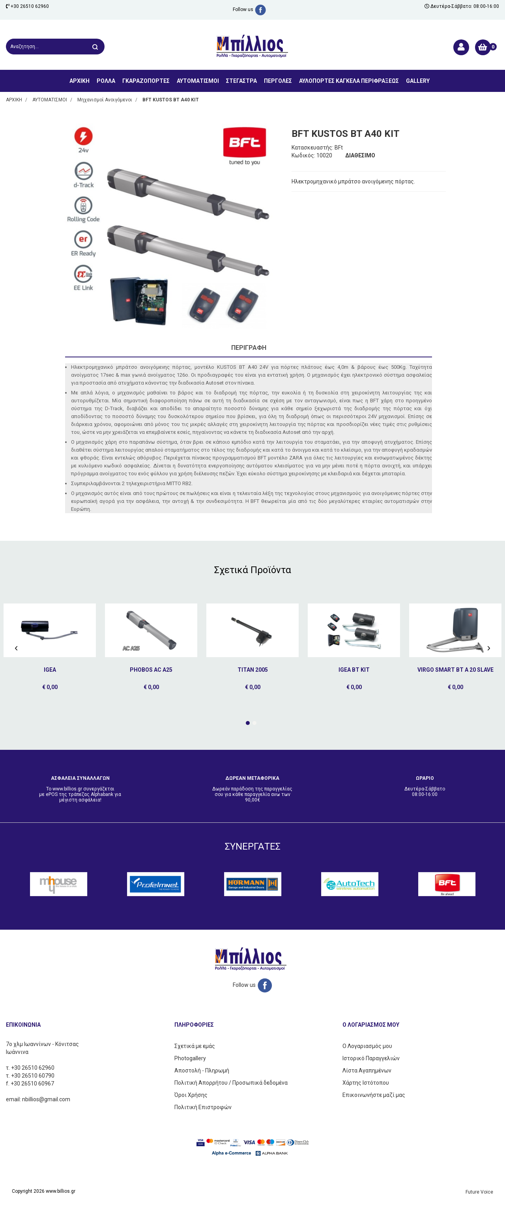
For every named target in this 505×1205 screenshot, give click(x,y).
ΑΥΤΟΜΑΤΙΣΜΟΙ (198, 81)
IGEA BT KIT (354, 670)
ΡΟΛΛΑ (106, 81)
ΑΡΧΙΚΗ (79, 81)
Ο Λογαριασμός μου (367, 1046)
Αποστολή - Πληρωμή (201, 1070)
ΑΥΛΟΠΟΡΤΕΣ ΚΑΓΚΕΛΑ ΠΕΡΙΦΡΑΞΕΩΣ (349, 81)
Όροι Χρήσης (191, 1095)
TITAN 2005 (253, 670)
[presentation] (16, 647)
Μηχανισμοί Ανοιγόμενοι (104, 100)
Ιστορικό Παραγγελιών (371, 1058)
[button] (248, 723)
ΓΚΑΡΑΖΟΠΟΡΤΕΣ (146, 81)
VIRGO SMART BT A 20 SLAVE (455, 670)
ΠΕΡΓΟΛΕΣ (278, 81)
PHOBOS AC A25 (151, 670)
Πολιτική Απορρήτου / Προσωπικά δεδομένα (231, 1083)
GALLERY (418, 81)
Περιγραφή (248, 347)
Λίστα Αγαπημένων (366, 1070)
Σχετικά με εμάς (194, 1046)
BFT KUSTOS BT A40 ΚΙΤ (170, 100)
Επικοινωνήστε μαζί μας (373, 1095)
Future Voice (479, 1192)
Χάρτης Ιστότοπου (365, 1083)
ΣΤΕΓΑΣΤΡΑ (241, 81)
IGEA (50, 670)
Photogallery (190, 1058)
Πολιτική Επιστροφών (203, 1107)
